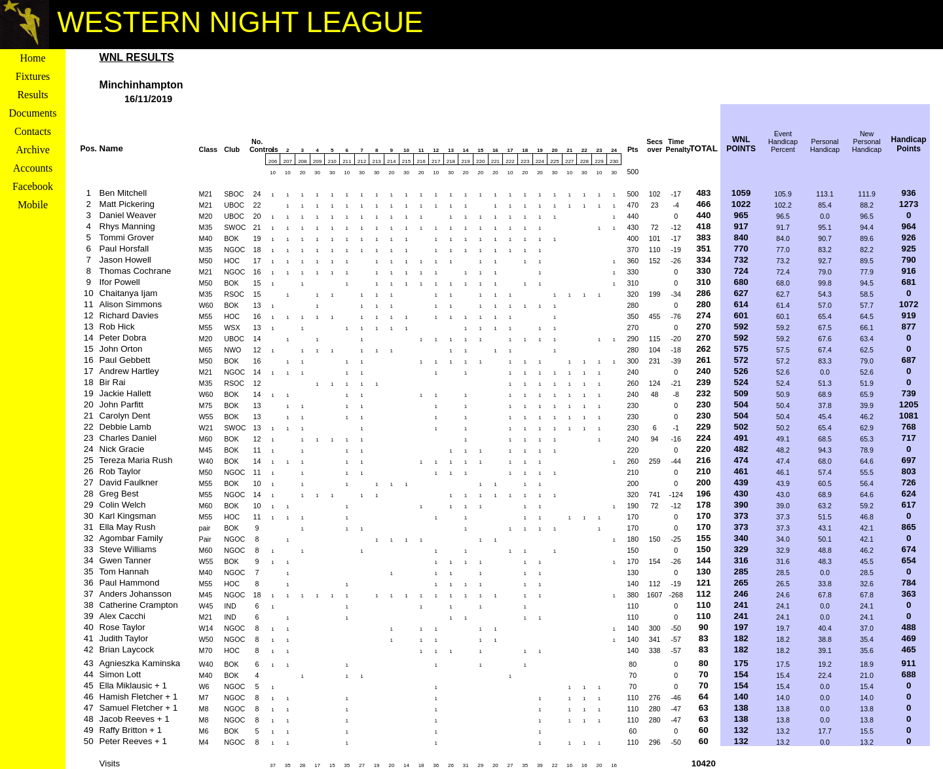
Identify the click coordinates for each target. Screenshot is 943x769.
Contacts (32, 131)
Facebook (32, 186)
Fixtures (33, 76)
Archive (33, 149)
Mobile (33, 204)
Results (32, 94)
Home (32, 58)
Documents (33, 113)
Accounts (32, 168)
